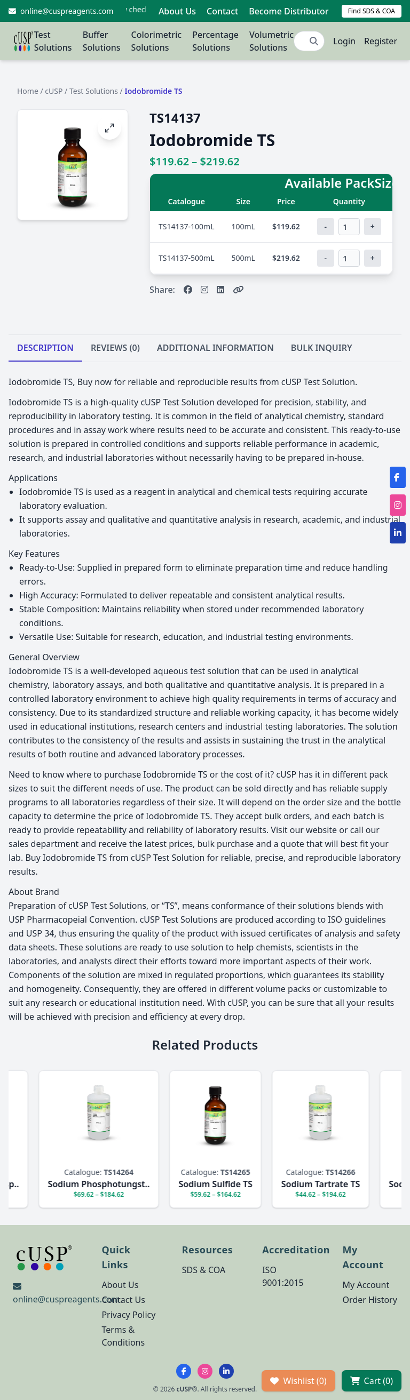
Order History (370, 1300)
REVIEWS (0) (115, 348)
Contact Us (123, 1300)
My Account (366, 1285)
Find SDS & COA (371, 10)
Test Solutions (53, 41)
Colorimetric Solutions (156, 41)
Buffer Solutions (102, 41)
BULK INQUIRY (321, 348)
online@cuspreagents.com (66, 1299)
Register (380, 41)
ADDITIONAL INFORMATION (215, 348)
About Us (177, 11)
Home (27, 91)
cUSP (53, 91)
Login (344, 41)
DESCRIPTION (45, 348)
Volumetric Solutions (271, 41)
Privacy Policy (128, 1315)
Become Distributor (288, 11)
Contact (222, 11)
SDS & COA (203, 1270)
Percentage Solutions (215, 41)
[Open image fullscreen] (109, 128)
